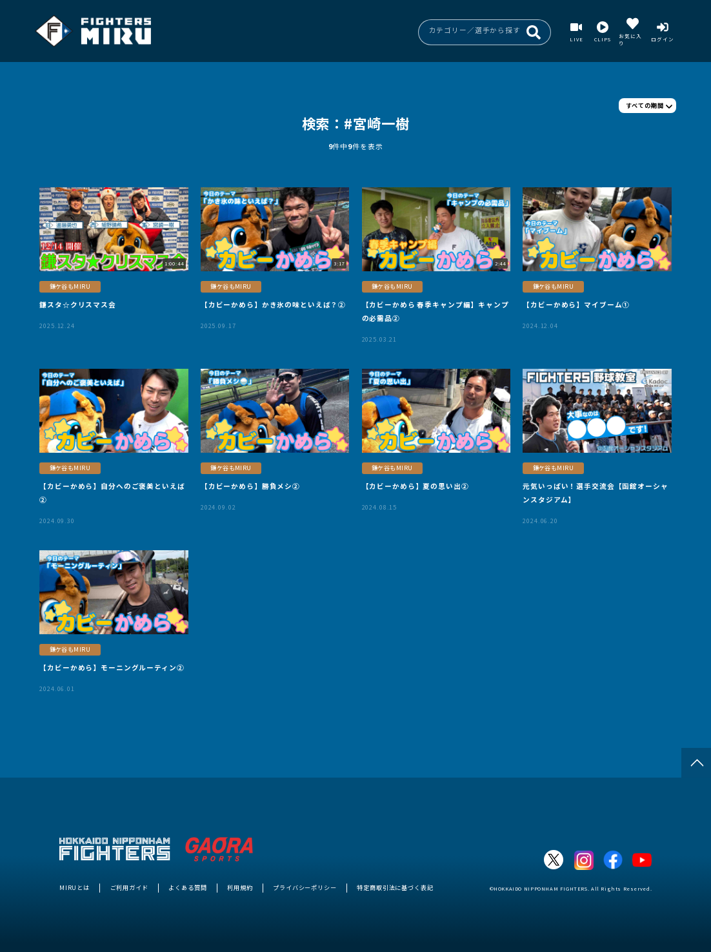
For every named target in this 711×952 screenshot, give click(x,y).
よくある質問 (187, 887)
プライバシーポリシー (305, 887)
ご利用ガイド (129, 887)
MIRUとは (74, 887)
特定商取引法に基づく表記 (395, 887)
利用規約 (239, 887)
